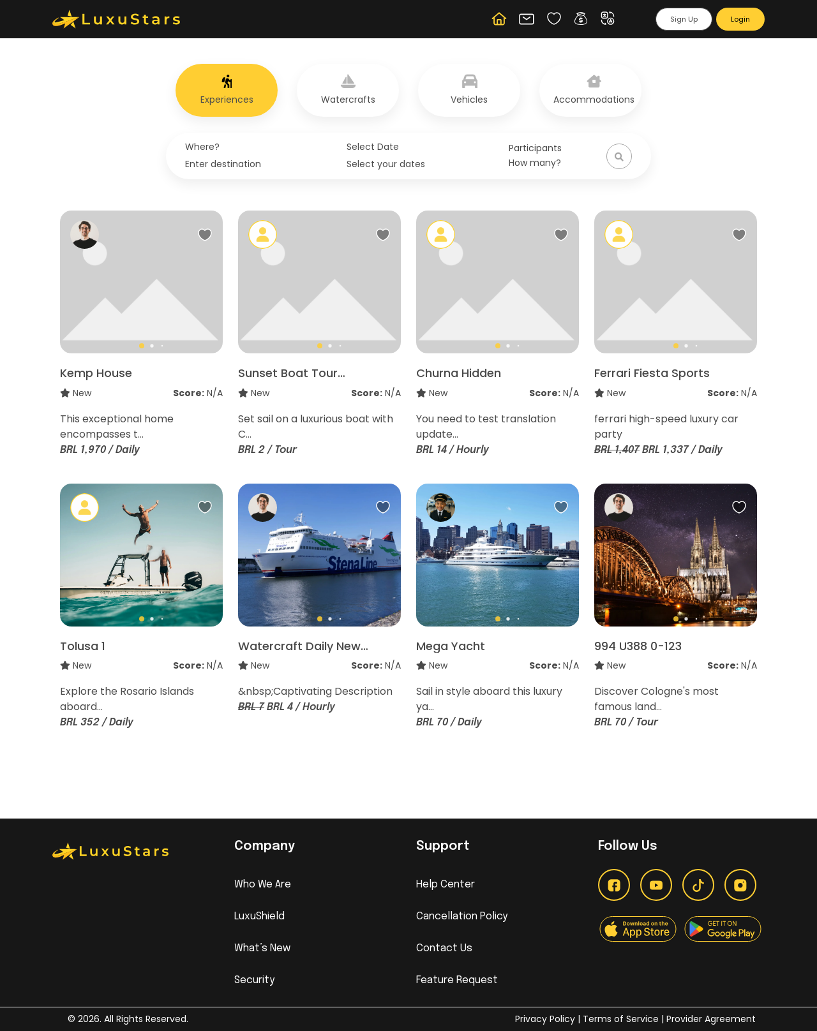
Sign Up (684, 19)
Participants (535, 148)
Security (254, 980)
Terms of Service (622, 1018)
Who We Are (262, 884)
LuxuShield (259, 916)
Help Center (445, 884)
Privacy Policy (545, 1018)
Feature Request (457, 980)
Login (740, 19)
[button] (583, 18)
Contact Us (444, 948)
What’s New (262, 948)
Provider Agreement (711, 1018)
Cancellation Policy (461, 916)
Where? (202, 146)
